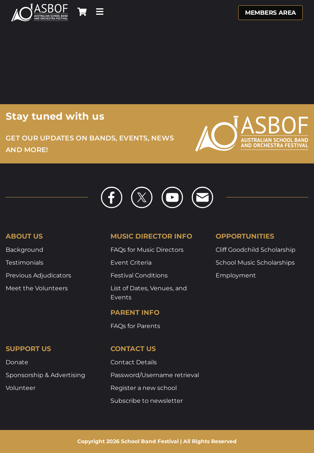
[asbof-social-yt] (172, 188)
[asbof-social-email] (202, 188)
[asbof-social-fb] (111, 188)
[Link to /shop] (82, 12)
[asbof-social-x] (141, 188)
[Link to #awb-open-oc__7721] (99, 12)
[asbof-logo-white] (39, 6)
